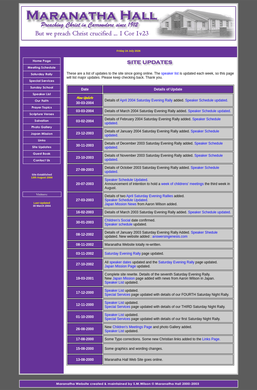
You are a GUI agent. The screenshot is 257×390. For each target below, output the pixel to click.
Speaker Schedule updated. (206, 100)
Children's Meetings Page (132, 327)
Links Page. (211, 339)
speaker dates (120, 262)
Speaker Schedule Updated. (126, 180)
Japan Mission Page (120, 266)
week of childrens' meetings (182, 184)
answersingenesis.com (169, 236)
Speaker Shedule (204, 232)
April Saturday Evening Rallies (150, 196)
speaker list (170, 73)
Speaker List (114, 282)
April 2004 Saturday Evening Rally (146, 100)
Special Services (118, 295)
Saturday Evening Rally (123, 254)
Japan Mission (124, 278)
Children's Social (118, 220)
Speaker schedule (119, 224)
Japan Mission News (121, 204)
